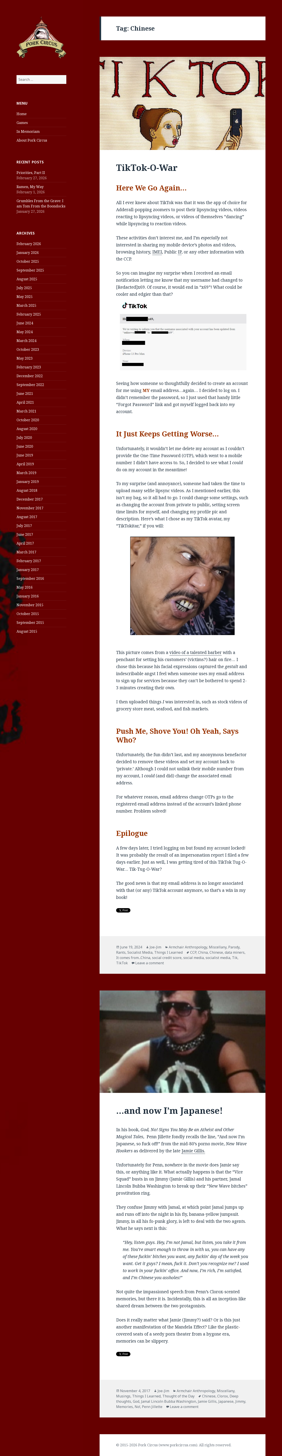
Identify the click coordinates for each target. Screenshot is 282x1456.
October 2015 (28, 613)
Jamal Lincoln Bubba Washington (168, 1401)
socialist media (218, 957)
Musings (123, 1396)
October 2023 (28, 349)
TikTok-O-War (147, 167)
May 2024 (25, 331)
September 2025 (30, 270)
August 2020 (27, 428)
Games (22, 122)
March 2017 (26, 552)
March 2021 (26, 411)
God (136, 1401)
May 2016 (25, 587)
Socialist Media (139, 952)
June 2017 (25, 534)
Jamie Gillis (207, 1401)
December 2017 (30, 499)
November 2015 (30, 604)
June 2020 (25, 446)
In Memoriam (28, 131)
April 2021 (25, 402)
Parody (233, 947)
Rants (121, 952)
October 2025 (28, 261)
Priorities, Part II (31, 172)
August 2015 (27, 631)
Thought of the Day (178, 1396)
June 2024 (25, 323)
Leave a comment (149, 963)
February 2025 (29, 314)
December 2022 (30, 375)
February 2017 (29, 560)
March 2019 (26, 472)
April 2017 (25, 543)
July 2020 (24, 437)
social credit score (167, 957)
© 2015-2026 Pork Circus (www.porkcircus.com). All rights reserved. (174, 1445)
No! (137, 1406)
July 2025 (24, 287)
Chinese (216, 952)
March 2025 (26, 305)
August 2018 (27, 490)
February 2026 (29, 243)
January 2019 (28, 481)
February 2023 (29, 367)
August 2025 (27, 279)
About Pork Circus (32, 140)
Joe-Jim (155, 947)
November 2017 (30, 508)
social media (193, 957)
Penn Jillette (152, 1406)
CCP (193, 952)
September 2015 (30, 622)
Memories (124, 1406)
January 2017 (28, 569)
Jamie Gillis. (193, 1151)
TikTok (122, 963)
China (203, 952)
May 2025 (25, 296)
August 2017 (27, 516)
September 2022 (30, 384)
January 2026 (28, 252)
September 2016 (30, 578)
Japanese (226, 1401)
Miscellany (217, 947)
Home (22, 113)
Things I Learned (168, 952)
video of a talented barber (195, 652)
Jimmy (240, 1401)
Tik (234, 957)
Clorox (222, 1396)
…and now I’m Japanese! (169, 1110)
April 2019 (25, 464)
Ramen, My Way (30, 186)
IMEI (157, 252)
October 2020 (28, 420)
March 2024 (26, 340)
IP (180, 252)
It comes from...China (133, 957)
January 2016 (28, 596)
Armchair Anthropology (188, 947)
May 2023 (25, 358)
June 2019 (25, 455)
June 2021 (25, 393)
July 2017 (24, 525)
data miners (235, 952)
